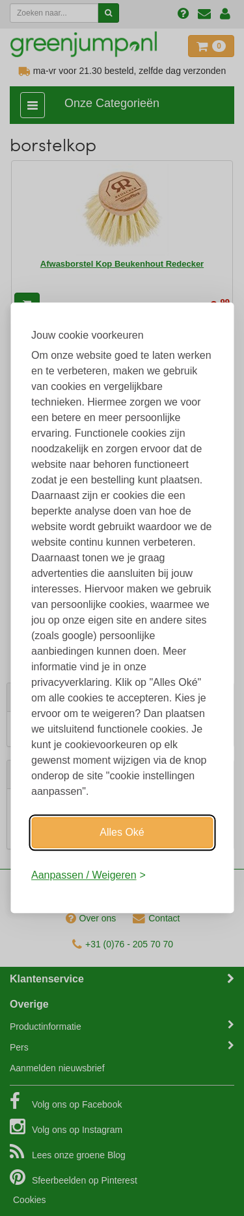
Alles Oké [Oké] (122, 832)
